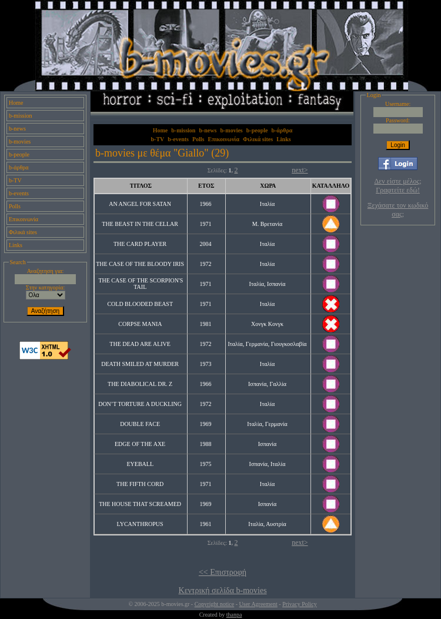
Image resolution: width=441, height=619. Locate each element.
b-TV (15, 180)
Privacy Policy (299, 604)
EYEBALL (140, 464)
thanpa (234, 614)
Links (15, 245)
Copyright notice (215, 604)
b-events (19, 193)
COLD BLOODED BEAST (139, 304)
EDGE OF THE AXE (140, 444)
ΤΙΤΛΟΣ (141, 185)
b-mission (20, 115)
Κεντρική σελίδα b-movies (223, 590)
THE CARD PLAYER (139, 244)
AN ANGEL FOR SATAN (140, 204)
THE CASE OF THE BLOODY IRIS (140, 264)
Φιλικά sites (23, 232)
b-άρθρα (19, 167)
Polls (15, 206)
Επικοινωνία (23, 219)
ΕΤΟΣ (206, 185)
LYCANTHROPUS (140, 524)
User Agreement (258, 604)
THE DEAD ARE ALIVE (140, 344)
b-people (19, 154)
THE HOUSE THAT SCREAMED (140, 504)
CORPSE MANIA (140, 324)
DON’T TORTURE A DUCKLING (140, 404)
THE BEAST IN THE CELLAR (140, 224)
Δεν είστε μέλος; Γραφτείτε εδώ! (398, 185)
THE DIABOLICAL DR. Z (140, 384)
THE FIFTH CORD (139, 484)
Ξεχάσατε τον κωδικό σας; (398, 209)
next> (300, 170)
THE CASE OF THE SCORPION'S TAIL (140, 283)
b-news (17, 128)
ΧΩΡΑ (268, 185)
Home (16, 102)
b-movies (20, 141)
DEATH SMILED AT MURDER (140, 364)
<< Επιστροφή (222, 572)
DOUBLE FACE (140, 424)
